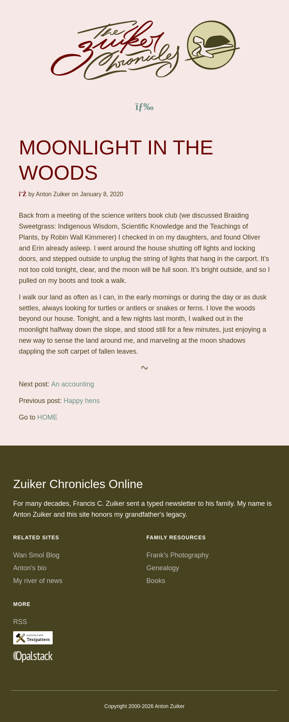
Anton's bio (30, 568)
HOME (47, 417)
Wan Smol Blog (36, 555)
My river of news (37, 581)
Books (155, 581)
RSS (20, 622)
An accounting (72, 384)
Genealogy (162, 568)
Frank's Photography (177, 555)
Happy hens (82, 401)
